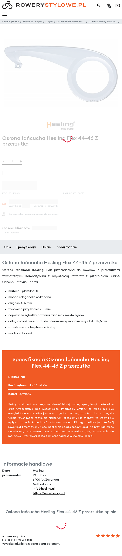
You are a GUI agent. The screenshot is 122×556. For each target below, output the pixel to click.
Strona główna (10, 21)
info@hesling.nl (44, 488)
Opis (7, 247)
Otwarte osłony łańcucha (103, 21)
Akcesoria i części (32, 21)
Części (49, 21)
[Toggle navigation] (5, 14)
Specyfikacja (26, 247)
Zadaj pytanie (66, 247)
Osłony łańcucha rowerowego (73, 21)
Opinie (46, 247)
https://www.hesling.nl (49, 493)
